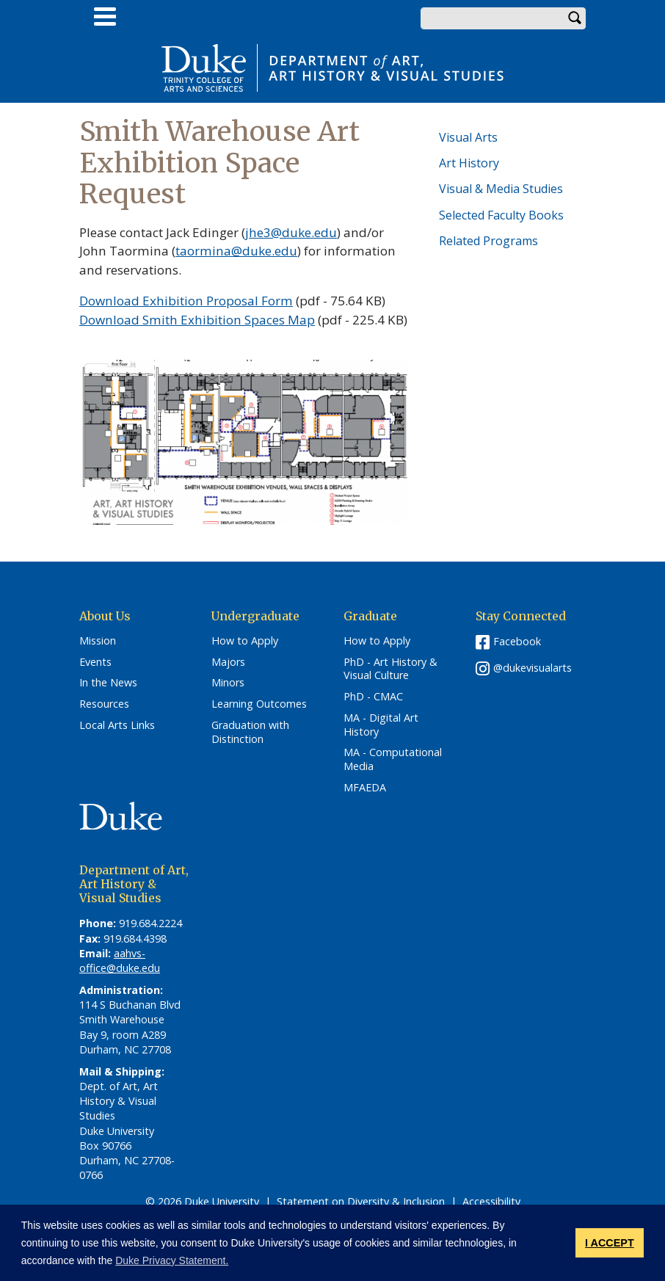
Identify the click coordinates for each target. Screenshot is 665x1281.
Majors (228, 662)
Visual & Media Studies (501, 189)
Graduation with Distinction (250, 732)
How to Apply (244, 640)
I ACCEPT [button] (609, 1243)
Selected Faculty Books (501, 215)
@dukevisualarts (532, 668)
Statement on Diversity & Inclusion (361, 1201)
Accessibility (491, 1201)
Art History (469, 163)
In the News (108, 682)
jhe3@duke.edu (291, 232)
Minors (227, 682)
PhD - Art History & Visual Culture (390, 669)
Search (575, 18)
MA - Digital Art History (381, 725)
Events (95, 662)
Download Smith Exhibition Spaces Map (197, 319)
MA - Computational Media (393, 759)
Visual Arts (468, 137)
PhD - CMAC (373, 696)
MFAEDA (365, 787)
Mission (97, 640)
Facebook (517, 641)
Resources (104, 704)
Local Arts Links (117, 725)
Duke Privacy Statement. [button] (171, 1260)
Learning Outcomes (259, 704)
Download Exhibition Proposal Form (186, 300)
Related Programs (488, 241)
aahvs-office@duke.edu (119, 960)
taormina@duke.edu (236, 250)
